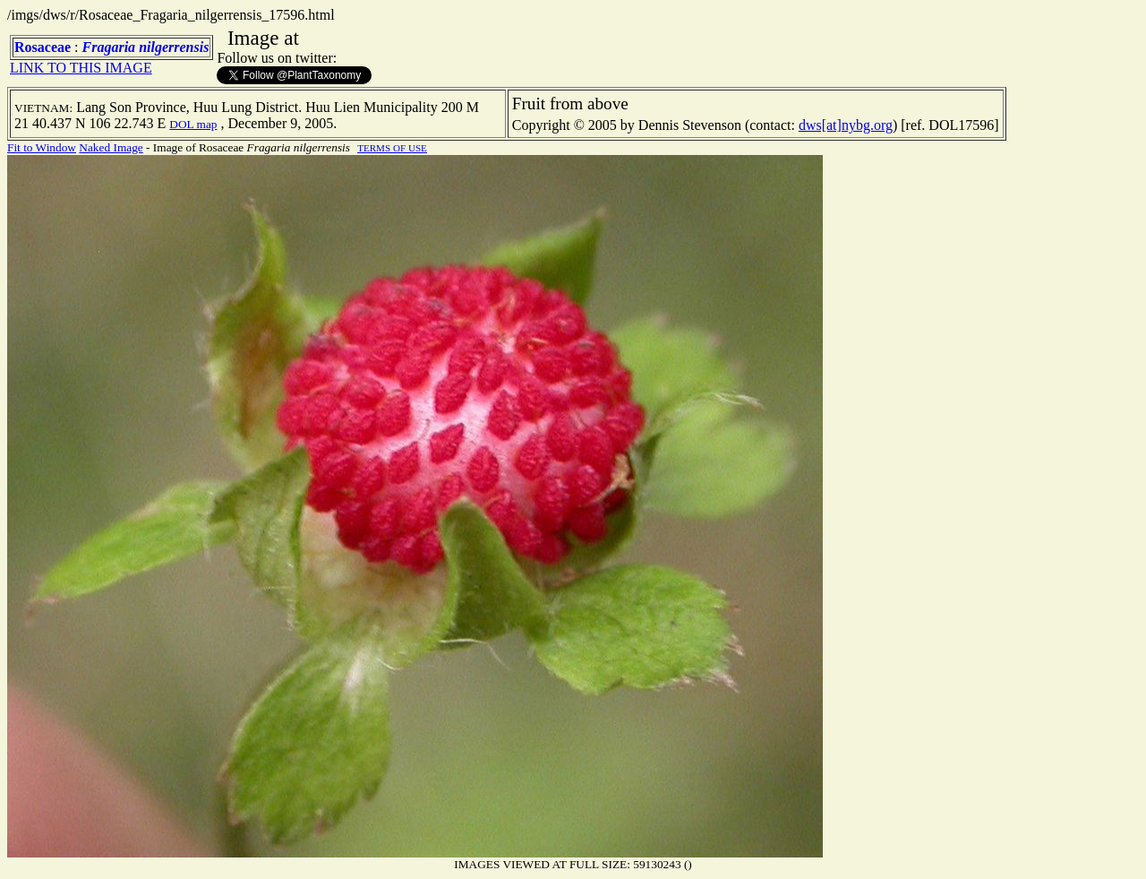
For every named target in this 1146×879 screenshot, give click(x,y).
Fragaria (109, 47)
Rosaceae (42, 47)
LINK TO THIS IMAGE (81, 67)
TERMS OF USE (392, 147)
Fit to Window (41, 147)
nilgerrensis (174, 47)
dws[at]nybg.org (846, 125)
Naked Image (110, 147)
